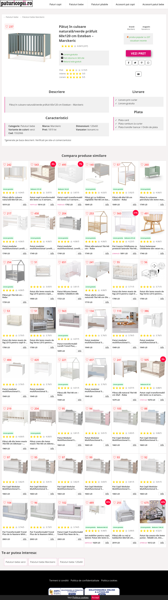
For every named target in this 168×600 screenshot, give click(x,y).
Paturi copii (55, 4)
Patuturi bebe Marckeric (33, 17)
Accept (95, 597)
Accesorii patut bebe (153, 4)
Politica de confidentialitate (85, 580)
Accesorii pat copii (125, 4)
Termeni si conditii (59, 580)
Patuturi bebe (76, 4)
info (24, 204)
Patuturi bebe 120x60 (71, 562)
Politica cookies (109, 580)
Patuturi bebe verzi (16, 562)
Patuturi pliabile (99, 4)
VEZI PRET (138, 53)
